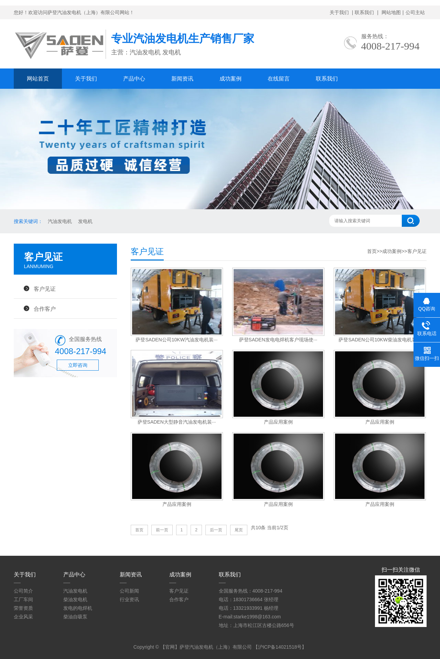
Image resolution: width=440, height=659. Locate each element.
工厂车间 (23, 599)
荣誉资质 (23, 608)
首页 (372, 251)
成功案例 (230, 79)
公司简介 (23, 591)
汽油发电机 (60, 221)
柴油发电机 (75, 599)
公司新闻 (129, 591)
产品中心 (134, 79)
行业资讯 (129, 599)
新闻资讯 (182, 79)
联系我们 (364, 12)
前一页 (162, 530)
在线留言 (279, 79)
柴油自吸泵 (75, 616)
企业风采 (23, 616)
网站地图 (391, 12)
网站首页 (38, 79)
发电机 (85, 221)
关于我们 (339, 12)
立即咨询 (77, 365)
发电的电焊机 (77, 608)
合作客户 (45, 309)
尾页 (239, 530)
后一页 (216, 530)
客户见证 (45, 289)
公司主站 (415, 12)
